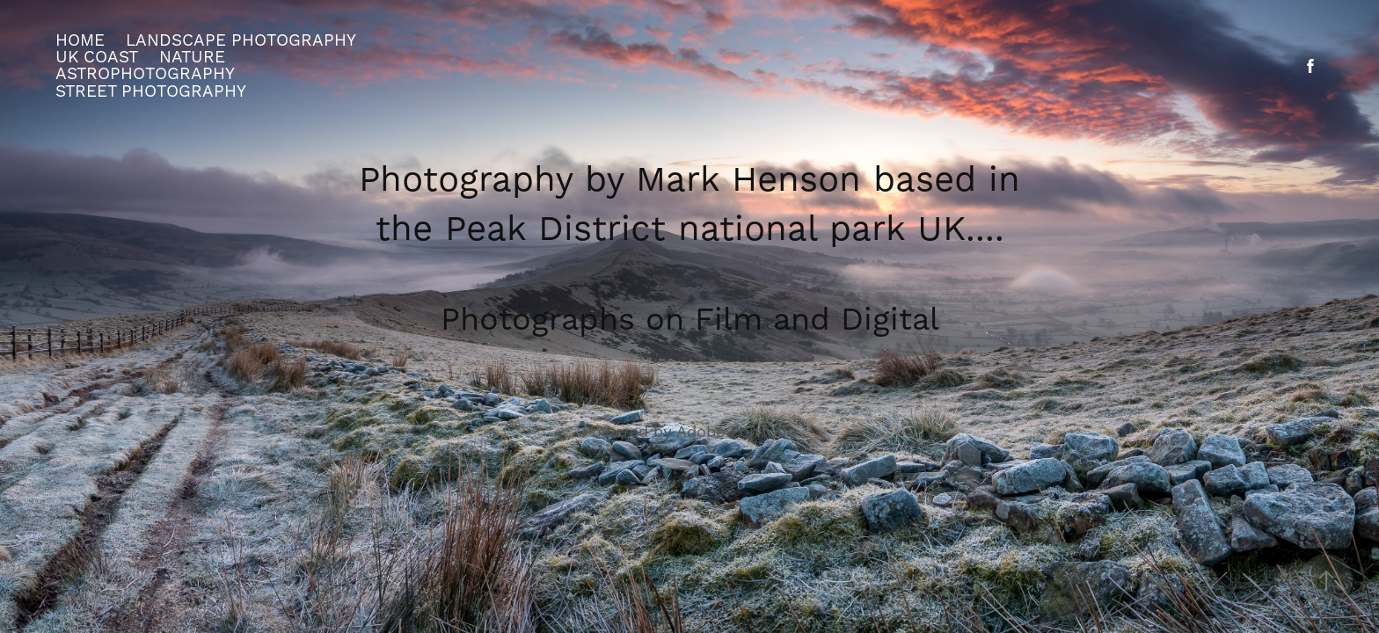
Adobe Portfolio (736, 432)
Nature (192, 57)
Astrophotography (145, 73)
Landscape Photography (241, 40)
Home (80, 40)
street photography (150, 91)
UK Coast (96, 57)
